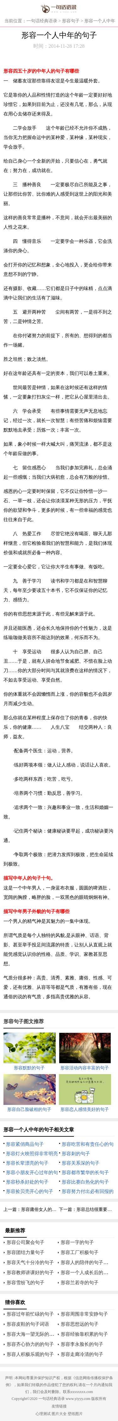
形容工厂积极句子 (79, 1252)
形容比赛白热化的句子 (85, 1181)
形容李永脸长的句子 (82, 1344)
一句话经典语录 (41, 21)
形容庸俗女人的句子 (41, 1209)
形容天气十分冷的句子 (30, 1262)
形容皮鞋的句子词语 (28, 1324)
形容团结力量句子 (25, 1252)
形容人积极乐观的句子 (30, 1354)
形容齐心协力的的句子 (30, 1344)
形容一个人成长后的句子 (87, 1272)
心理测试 (43, 1414)
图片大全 (59, 1414)
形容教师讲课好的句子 (30, 1272)
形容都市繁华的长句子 (85, 1172)
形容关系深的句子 (80, 1163)
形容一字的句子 (77, 1242)
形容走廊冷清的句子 (82, 1354)
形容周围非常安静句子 (84, 1314)
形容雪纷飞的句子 (25, 1282)
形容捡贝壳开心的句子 (29, 1191)
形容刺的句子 (76, 1153)
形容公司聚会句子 (25, 1242)
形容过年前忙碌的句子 (30, 1314)
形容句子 (71, 21)
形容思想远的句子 (79, 1324)
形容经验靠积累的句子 (84, 1334)
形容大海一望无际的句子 (33, 1334)
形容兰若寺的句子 (79, 1282)
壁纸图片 (75, 1414)
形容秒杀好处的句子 (27, 1181)
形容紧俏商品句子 (25, 1144)
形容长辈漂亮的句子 (27, 1163)
